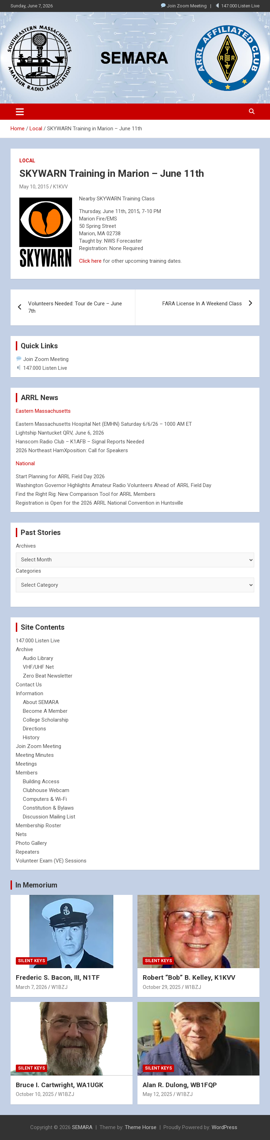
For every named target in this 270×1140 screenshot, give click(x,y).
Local (27, 160)
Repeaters (27, 852)
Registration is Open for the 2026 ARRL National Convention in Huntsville (99, 503)
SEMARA (82, 1127)
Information (29, 693)
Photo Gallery (31, 843)
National (25, 463)
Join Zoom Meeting (184, 5)
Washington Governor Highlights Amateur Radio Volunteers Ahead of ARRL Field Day (113, 485)
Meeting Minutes (35, 755)
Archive (24, 649)
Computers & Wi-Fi (45, 799)
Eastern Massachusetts (43, 411)
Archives (26, 546)
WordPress (224, 1127)
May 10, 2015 (34, 186)
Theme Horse (140, 1127)
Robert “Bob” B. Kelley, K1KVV (189, 977)
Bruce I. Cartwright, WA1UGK (59, 1085)
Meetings (26, 764)
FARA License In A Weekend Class (202, 303)
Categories (28, 571)
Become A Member (45, 711)
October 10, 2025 (35, 1094)
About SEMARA (41, 702)
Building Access (41, 781)
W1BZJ (59, 987)
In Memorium (36, 885)
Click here (90, 261)
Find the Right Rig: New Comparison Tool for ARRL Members (85, 494)
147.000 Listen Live (237, 5)
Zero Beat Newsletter (47, 676)
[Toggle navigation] (20, 112)
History (31, 737)
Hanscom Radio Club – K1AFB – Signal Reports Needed (80, 441)
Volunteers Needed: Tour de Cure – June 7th (75, 307)
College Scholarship (46, 720)
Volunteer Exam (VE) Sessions (51, 861)
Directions (34, 728)
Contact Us (29, 684)
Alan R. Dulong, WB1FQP (180, 1085)
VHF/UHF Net (38, 667)
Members (27, 773)
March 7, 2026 (31, 987)
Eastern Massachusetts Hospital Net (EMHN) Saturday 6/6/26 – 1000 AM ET (104, 424)
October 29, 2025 (162, 987)
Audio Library (38, 658)
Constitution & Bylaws (48, 808)
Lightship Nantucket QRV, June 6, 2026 (60, 433)
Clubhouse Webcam (46, 790)
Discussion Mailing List (49, 817)
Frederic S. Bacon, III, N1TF (58, 977)
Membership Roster (38, 825)
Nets (21, 834)
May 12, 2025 (157, 1094)
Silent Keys (31, 960)
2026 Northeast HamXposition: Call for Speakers (72, 450)
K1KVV (60, 186)
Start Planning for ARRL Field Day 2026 (60, 476)
